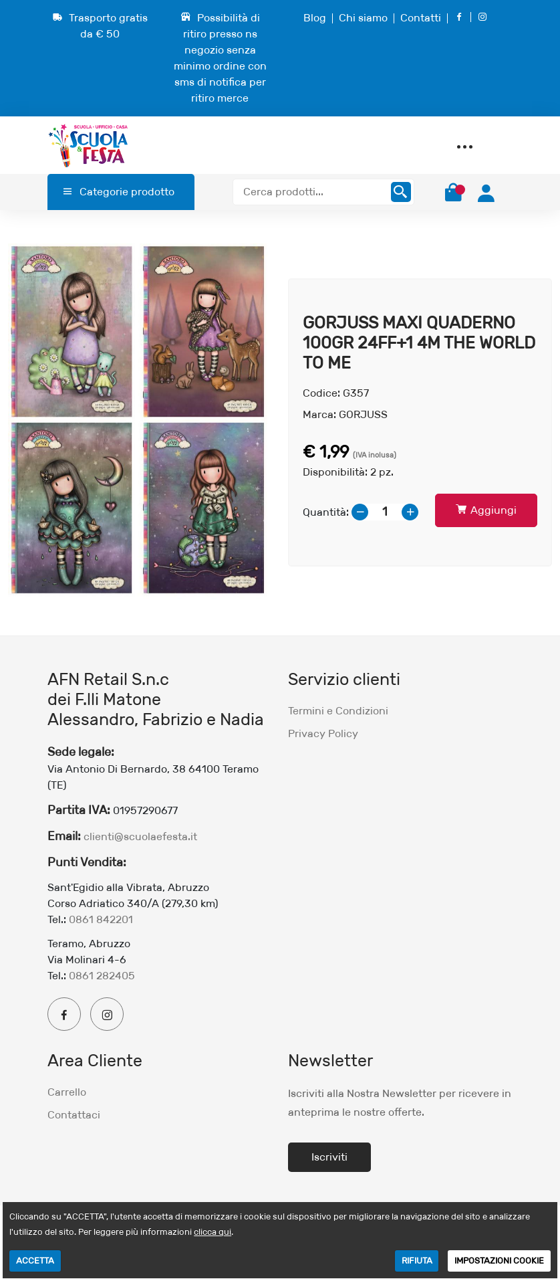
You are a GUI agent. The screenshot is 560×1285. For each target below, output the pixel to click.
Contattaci (73, 1114)
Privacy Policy (323, 733)
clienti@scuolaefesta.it (140, 836)
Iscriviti (329, 1157)
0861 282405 (102, 975)
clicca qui (212, 1232)
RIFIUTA (417, 1260)
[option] (140, 422)
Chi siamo (363, 17)
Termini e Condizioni (338, 710)
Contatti (420, 17)
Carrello (66, 1092)
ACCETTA (35, 1260)
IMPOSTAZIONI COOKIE (499, 1260)
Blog (314, 17)
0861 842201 (101, 919)
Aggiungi (486, 510)
